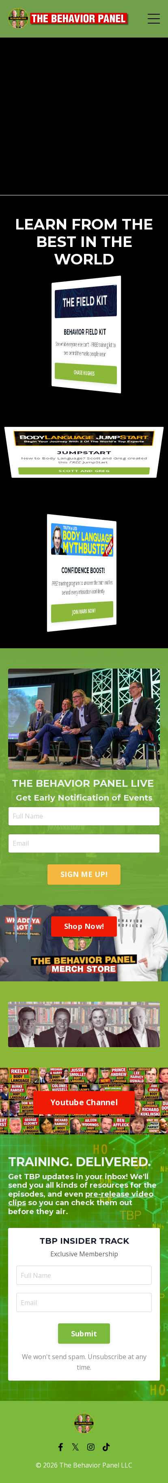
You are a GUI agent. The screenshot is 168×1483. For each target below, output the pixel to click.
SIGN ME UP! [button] (84, 874)
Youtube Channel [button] (84, 1102)
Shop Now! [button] (84, 926)
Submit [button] (84, 1333)
